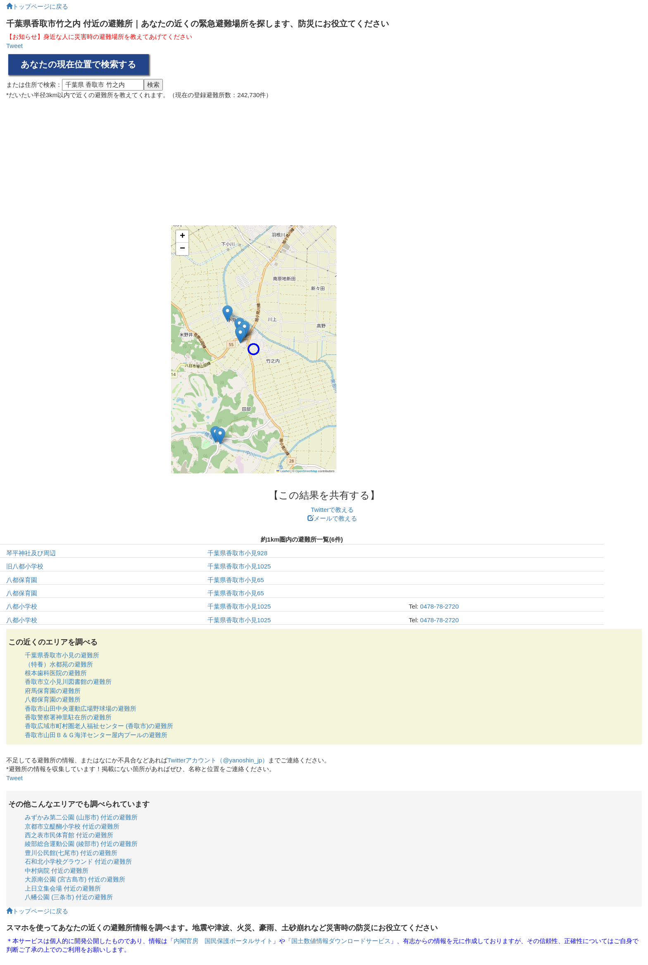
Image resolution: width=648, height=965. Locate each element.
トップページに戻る (37, 6)
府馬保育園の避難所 (53, 690)
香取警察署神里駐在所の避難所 (68, 717)
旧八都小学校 (24, 566)
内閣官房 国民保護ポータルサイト (223, 940)
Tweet (14, 45)
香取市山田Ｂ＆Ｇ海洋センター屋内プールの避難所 (96, 734)
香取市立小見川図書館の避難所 (68, 681)
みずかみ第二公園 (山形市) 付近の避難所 (81, 817)
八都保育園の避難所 (53, 699)
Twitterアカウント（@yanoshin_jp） (217, 760)
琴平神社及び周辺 (31, 553)
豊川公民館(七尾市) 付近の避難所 (71, 852)
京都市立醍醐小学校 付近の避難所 (72, 826)
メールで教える (332, 518)
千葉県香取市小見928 (237, 553)
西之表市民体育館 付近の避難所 (69, 834)
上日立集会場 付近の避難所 (63, 888)
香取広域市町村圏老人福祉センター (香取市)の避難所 (99, 725)
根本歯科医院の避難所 (56, 672)
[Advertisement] (324, 159)
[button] (253, 349)
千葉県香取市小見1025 (239, 566)
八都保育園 (21, 579)
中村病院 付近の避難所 (56, 870)
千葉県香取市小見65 (235, 579)
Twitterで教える (332, 509)
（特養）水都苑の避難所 (59, 664)
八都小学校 (21, 606)
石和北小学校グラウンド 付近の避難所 (78, 861)
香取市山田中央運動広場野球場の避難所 (80, 708)
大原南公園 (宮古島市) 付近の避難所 (75, 879)
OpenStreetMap (306, 471)
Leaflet (283, 471)
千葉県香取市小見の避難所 (62, 655)
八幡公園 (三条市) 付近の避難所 (69, 897)
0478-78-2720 (439, 606)
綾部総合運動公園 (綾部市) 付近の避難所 (81, 843)
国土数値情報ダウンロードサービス (341, 940)
